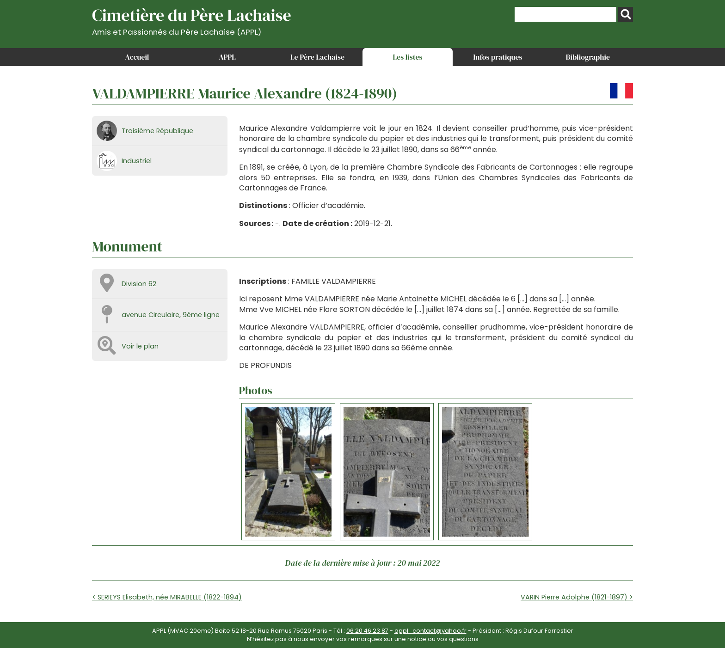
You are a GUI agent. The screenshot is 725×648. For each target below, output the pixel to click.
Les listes (407, 57)
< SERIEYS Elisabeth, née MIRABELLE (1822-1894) (167, 597)
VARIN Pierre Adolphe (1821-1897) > (577, 597)
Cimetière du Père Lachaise (191, 20)
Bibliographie (588, 57)
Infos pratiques (497, 57)
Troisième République (157, 130)
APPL (227, 57)
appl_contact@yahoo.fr (430, 631)
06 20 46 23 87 (367, 631)
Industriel (137, 160)
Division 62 (139, 283)
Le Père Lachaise (317, 57)
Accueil (137, 57)
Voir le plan (140, 346)
